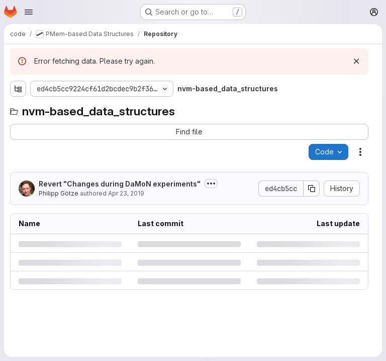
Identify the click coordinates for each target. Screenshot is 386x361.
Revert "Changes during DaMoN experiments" (120, 183)
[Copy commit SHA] (312, 188)
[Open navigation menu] (29, 12)
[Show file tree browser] (18, 89)
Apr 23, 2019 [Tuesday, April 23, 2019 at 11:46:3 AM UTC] (126, 193)
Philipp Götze (58, 193)
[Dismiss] (356, 61)
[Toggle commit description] (211, 183)
